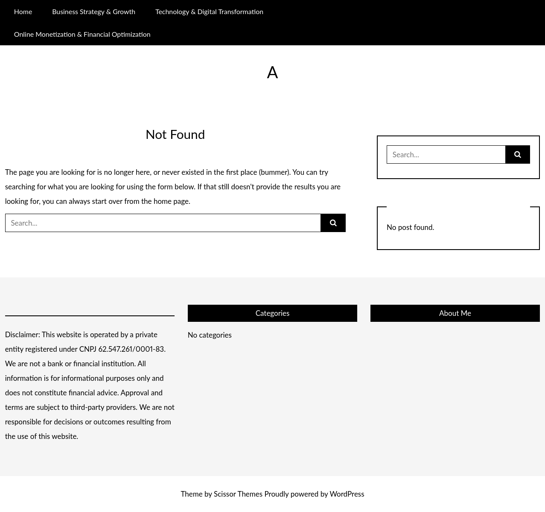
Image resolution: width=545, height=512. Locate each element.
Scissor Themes (238, 493)
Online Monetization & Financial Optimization (82, 34)
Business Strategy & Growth (93, 11)
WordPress (346, 493)
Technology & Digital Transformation (209, 11)
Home (23, 11)
